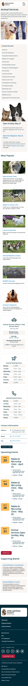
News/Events (5, 633)
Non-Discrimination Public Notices (10, 672)
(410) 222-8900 (16, 436)
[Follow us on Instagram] (12, 651)
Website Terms (5, 680)
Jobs (2, 636)
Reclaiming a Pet (6, 89)
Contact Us (8, 656)
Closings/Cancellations (7, 641)
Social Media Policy (6, 677)
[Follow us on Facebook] (3, 651)
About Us (4, 50)
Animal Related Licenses (8, 65)
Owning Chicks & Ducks (8, 77)
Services (4, 620)
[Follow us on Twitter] (8, 651)
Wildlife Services (6, 95)
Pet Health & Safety (7, 86)
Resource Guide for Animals (10, 92)
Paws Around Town (7, 80)
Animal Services (8, 46)
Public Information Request (8, 674)
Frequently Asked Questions (10, 56)
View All (6, 553)
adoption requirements (17, 145)
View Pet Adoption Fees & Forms (13, 137)
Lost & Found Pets (7, 74)
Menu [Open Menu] (24, 5)
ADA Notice (4, 666)
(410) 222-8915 (16, 441)
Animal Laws (5, 62)
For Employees (5, 638)
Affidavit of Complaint (8, 59)
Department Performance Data (11, 98)
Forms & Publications (8, 53)
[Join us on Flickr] (22, 651)
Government (6, 626)
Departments (6, 623)
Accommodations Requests (8, 669)
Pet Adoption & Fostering (9, 83)
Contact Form (7, 447)
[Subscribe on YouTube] (17, 651)
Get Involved (5, 71)
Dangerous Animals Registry (10, 68)
